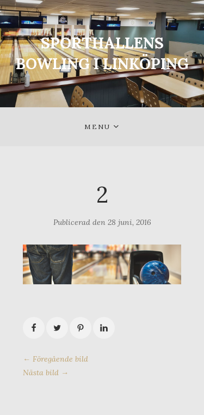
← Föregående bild (55, 359)
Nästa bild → (46, 372)
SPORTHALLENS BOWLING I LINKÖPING (102, 53)
